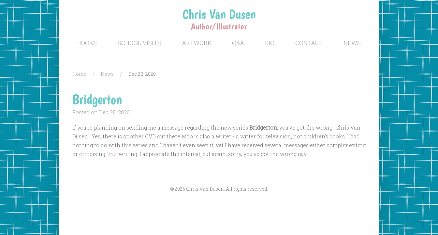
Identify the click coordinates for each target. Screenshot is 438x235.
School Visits (139, 43)
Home (79, 74)
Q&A (238, 43)
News (352, 43)
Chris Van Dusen (219, 14)
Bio (269, 43)
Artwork (197, 43)
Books (87, 43)
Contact (309, 43)
